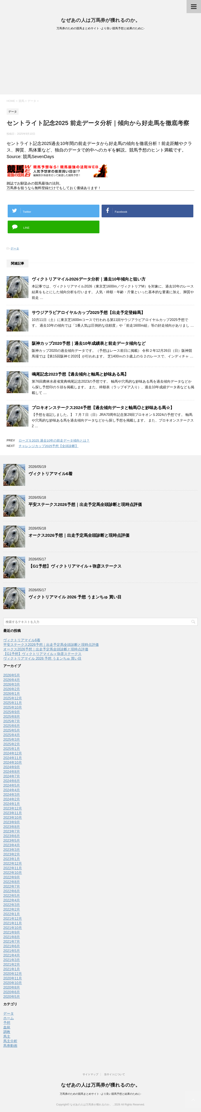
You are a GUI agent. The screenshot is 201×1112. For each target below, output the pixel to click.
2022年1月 (11, 914)
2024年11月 (12, 758)
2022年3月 (11, 905)
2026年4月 (11, 680)
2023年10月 (12, 817)
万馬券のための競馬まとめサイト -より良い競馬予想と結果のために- (100, 1093)
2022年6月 (11, 891)
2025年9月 (11, 712)
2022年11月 (12, 868)
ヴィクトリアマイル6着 (50, 473)
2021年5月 (11, 951)
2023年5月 (11, 840)
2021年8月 (11, 937)
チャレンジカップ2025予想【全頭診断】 (48, 446)
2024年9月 (11, 767)
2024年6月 (11, 781)
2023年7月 (11, 831)
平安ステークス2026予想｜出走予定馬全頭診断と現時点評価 (85, 504)
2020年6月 (11, 992)
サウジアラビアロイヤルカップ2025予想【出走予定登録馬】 (88, 312)
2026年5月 (11, 675)
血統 (6, 1027)
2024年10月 (12, 762)
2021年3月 (11, 960)
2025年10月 (12, 707)
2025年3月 (11, 739)
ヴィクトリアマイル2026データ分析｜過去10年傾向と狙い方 (89, 279)
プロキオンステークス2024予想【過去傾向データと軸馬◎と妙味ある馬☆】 (103, 407)
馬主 (6, 1036)
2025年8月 (11, 716)
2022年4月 (11, 900)
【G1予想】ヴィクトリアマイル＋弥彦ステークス (75, 566)
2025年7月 (11, 721)
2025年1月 (11, 749)
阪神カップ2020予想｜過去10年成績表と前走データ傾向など (89, 343)
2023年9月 (11, 822)
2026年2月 (11, 689)
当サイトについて (114, 1074)
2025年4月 (11, 735)
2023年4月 (11, 845)
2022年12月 (12, 863)
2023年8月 (11, 827)
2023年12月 (12, 808)
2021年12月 (12, 918)
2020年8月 (11, 987)
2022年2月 (11, 909)
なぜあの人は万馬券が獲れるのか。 (100, 20)
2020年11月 (12, 978)
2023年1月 (11, 859)
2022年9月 (11, 877)
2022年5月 (11, 896)
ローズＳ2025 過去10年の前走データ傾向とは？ (54, 440)
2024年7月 (11, 776)
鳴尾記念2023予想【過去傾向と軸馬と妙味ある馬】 (80, 374)
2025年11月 (12, 703)
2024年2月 (11, 799)
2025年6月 (11, 726)
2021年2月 (11, 964)
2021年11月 (12, 923)
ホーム (8, 1018)
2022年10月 (12, 873)
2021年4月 (11, 955)
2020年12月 (12, 974)
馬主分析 (10, 1041)
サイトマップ (90, 1074)
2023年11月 (12, 813)
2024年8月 (11, 772)
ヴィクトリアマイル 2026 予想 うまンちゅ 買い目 (75, 597)
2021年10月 (12, 928)
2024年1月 (11, 804)
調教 (6, 1032)
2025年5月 (11, 730)
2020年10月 (12, 983)
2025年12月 (12, 698)
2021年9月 (11, 932)
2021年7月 (11, 941)
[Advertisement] (100, 63)
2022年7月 (11, 886)
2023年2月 (11, 854)
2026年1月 (11, 693)
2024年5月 (11, 785)
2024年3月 (11, 795)
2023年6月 (11, 836)
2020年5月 (11, 997)
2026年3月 (11, 684)
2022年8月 (11, 882)
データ (15, 248)
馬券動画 (10, 1046)
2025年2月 (11, 744)
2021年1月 (11, 969)
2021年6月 (11, 946)
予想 (6, 1023)
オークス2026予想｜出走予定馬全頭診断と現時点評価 (78, 535)
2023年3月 (11, 850)
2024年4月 (11, 790)
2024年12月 (12, 753)
